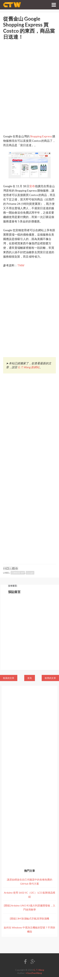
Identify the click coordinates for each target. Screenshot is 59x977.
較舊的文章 (50, 678)
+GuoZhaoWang (33, 973)
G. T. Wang (38, 970)
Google (30, 572)
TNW (20, 265)
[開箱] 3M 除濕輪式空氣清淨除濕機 (29, 918)
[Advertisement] (29, 80)
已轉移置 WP (17, 572)
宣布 (32, 186)
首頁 (29, 678)
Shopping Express (41, 136)
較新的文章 (8, 678)
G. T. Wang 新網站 (28, 367)
